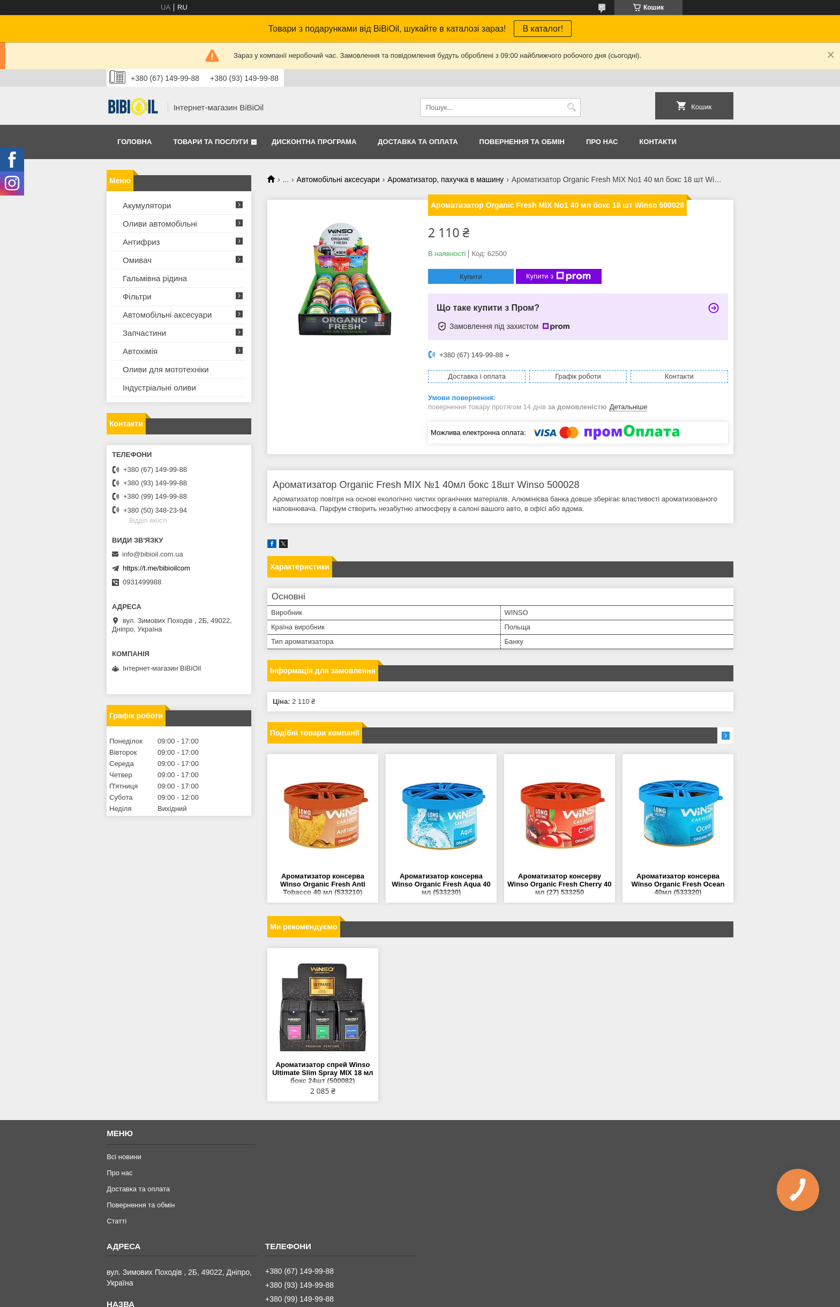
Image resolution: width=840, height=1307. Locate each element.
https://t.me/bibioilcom (156, 568)
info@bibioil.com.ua (152, 554)
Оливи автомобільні (160, 223)
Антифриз (141, 241)
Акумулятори (147, 205)
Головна (134, 142)
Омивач (137, 260)
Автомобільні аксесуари (338, 179)
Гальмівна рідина (155, 278)
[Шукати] (571, 107)
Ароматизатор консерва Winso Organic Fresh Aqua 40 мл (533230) (441, 884)
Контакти (658, 142)
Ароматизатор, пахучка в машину (445, 179)
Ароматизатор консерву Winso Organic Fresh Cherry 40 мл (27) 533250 (559, 884)
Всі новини (124, 1157)
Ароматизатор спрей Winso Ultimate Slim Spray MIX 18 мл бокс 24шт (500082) (322, 1073)
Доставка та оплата (418, 142)
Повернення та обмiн (522, 142)
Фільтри (137, 296)
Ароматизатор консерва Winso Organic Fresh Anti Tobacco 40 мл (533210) (322, 884)
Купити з (558, 276)
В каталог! (542, 28)
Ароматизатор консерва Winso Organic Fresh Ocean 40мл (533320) (678, 884)
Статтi (116, 1221)
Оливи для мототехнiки (166, 369)
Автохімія (140, 351)
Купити (471, 277)
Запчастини (144, 332)
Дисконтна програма (314, 142)
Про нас (602, 142)
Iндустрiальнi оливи (159, 387)
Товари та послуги (210, 142)
